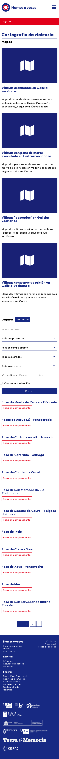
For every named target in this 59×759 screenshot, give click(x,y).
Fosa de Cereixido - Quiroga (23, 455)
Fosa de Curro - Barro (18, 549)
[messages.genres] (29, 366)
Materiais (8, 666)
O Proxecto (9, 651)
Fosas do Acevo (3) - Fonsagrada (27, 419)
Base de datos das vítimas (12, 647)
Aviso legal (50, 644)
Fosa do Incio (12, 531)
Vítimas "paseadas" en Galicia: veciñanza (25, 219)
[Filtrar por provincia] (29, 338)
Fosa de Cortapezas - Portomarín (27, 437)
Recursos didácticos (13, 663)
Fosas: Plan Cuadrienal (15, 676)
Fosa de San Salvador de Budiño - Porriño (27, 603)
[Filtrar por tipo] (29, 348)
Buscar (29, 391)
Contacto (51, 641)
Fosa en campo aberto (17, 407)
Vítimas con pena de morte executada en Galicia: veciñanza (26, 154)
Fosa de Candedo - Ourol (21, 472)
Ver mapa (23, 319)
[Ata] (48, 375)
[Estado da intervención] (29, 357)
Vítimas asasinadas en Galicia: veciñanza (25, 89)
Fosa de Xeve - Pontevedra (22, 567)
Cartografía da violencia (11, 688)
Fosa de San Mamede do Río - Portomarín (24, 491)
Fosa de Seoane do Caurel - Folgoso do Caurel (29, 512)
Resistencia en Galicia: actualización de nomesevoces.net (14, 681)
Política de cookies (46, 646)
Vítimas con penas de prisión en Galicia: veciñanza (26, 284)
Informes (8, 661)
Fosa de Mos (11, 584)
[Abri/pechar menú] (54, 7)
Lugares (6, 21)
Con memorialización (17, 383)
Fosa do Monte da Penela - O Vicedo (29, 402)
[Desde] (28, 375)
